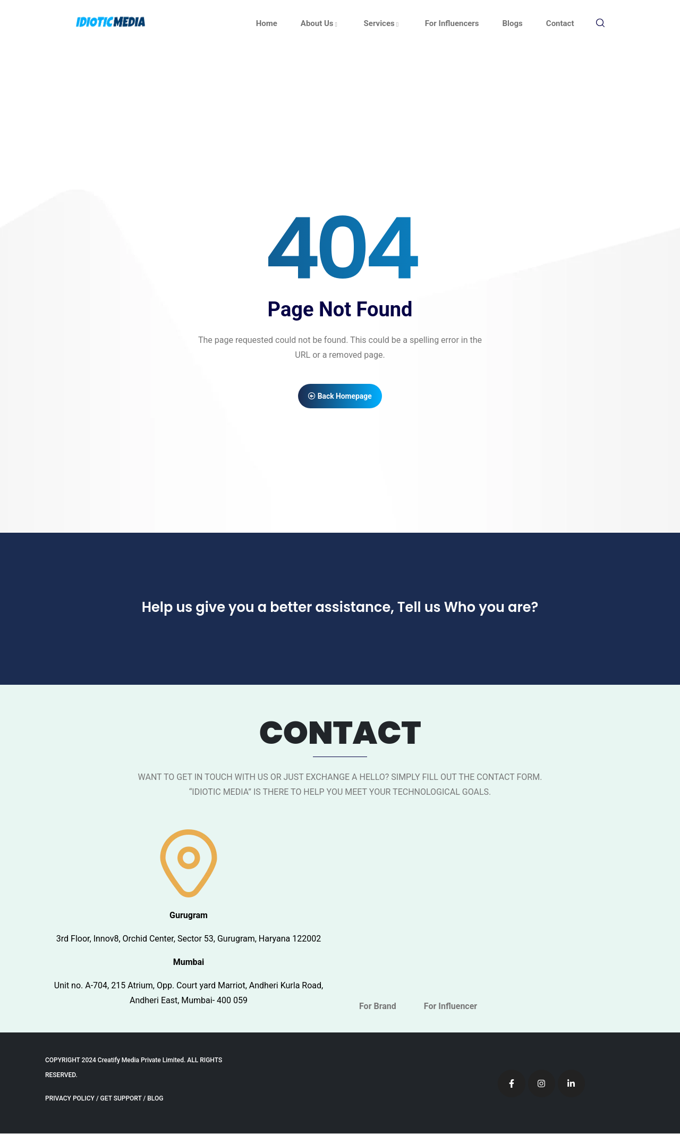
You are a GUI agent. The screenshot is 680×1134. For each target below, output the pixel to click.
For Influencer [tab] (450, 1007)
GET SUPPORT (121, 1099)
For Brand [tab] (377, 1007)
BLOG (155, 1099)
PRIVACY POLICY (70, 1099)
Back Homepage (340, 396)
